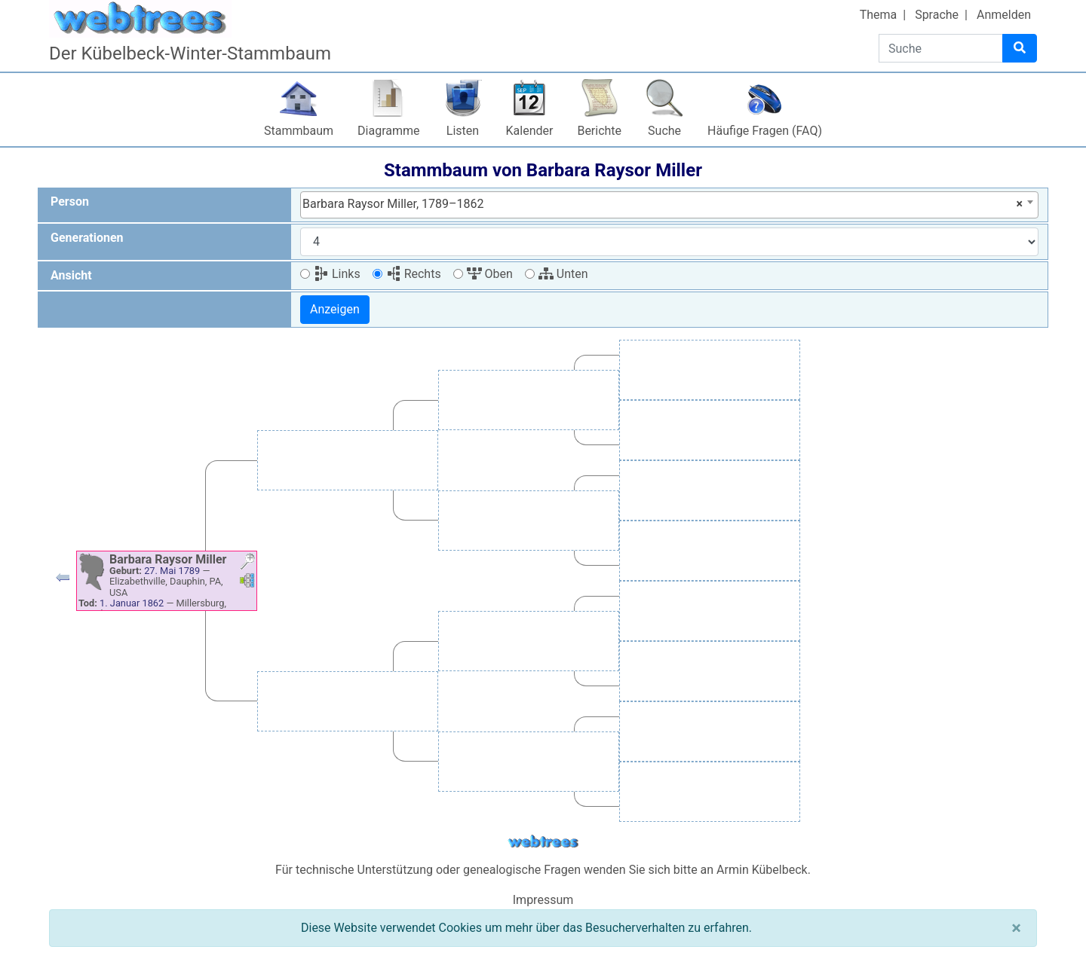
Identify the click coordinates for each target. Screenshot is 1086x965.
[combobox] (669, 204)
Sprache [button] (937, 15)
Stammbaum (298, 131)
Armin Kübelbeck (762, 870)
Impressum (543, 900)
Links (337, 274)
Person (70, 201)
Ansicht (71, 275)
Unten (563, 274)
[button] (62, 581)
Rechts (413, 274)
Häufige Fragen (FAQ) (764, 131)
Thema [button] (878, 15)
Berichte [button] (599, 131)
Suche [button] (664, 131)
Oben (490, 274)
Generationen (87, 238)
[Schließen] (1016, 928)
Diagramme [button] (388, 131)
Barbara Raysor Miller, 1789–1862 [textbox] (662, 204)
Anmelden (1004, 15)
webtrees (543, 842)
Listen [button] (462, 131)
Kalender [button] (530, 131)
